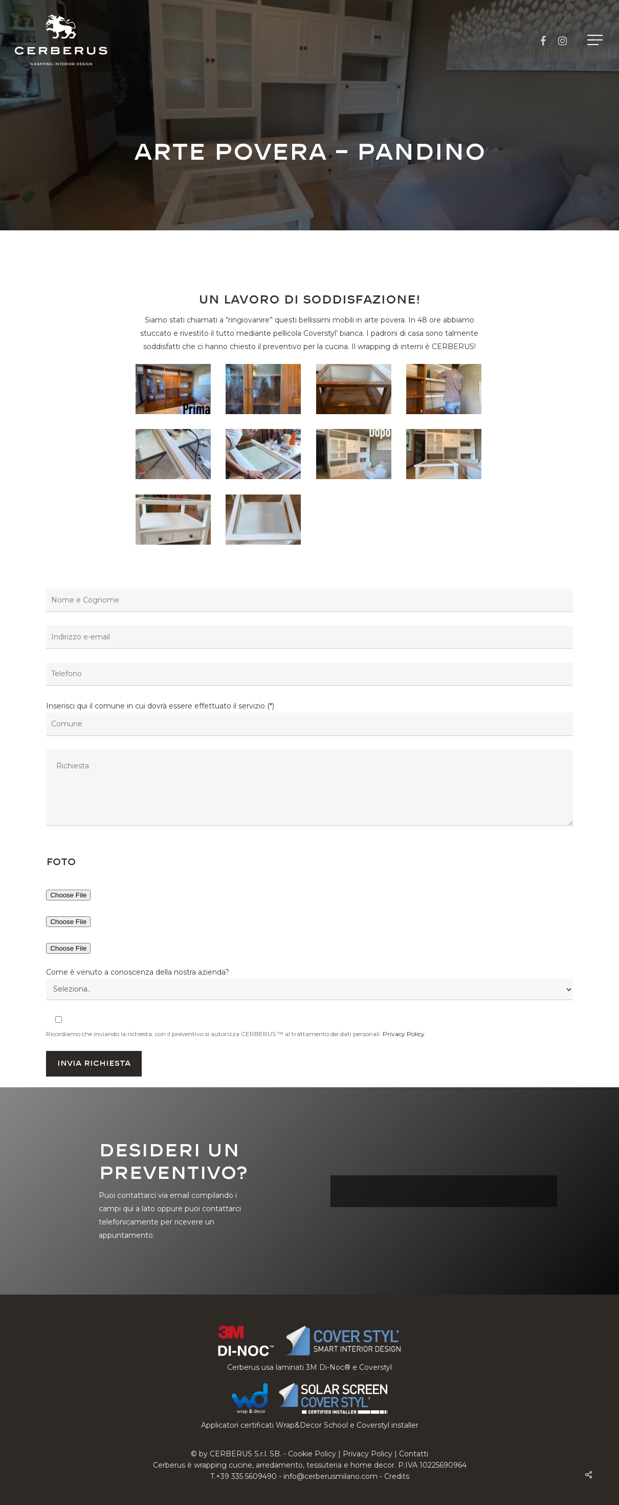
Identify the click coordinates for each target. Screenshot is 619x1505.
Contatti (413, 1453)
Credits (396, 1476)
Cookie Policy (312, 1453)
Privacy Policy (404, 1034)
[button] (596, 40)
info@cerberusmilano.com (330, 1476)
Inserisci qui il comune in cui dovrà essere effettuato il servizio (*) (309, 765)
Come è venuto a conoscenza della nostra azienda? (137, 972)
